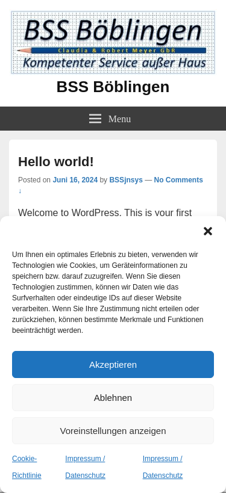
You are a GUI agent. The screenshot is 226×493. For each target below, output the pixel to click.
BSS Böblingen (113, 87)
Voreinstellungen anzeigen (113, 431)
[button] (208, 231)
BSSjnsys (125, 180)
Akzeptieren (113, 364)
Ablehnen (113, 397)
